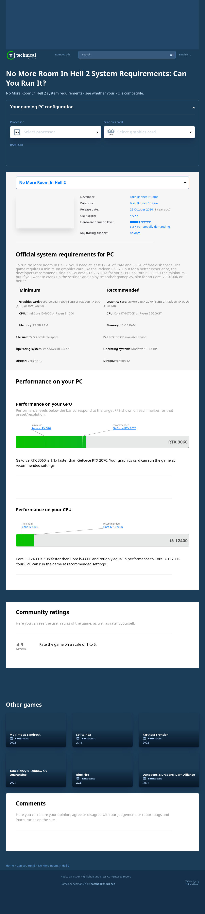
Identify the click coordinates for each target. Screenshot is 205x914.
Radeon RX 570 (41, 428)
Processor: (17, 122)
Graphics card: (114, 122)
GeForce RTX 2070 (124, 428)
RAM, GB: (16, 145)
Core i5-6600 (30, 527)
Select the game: (185, 182)
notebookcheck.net (103, 884)
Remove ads (62, 54)
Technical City (21, 55)
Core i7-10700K (113, 527)
